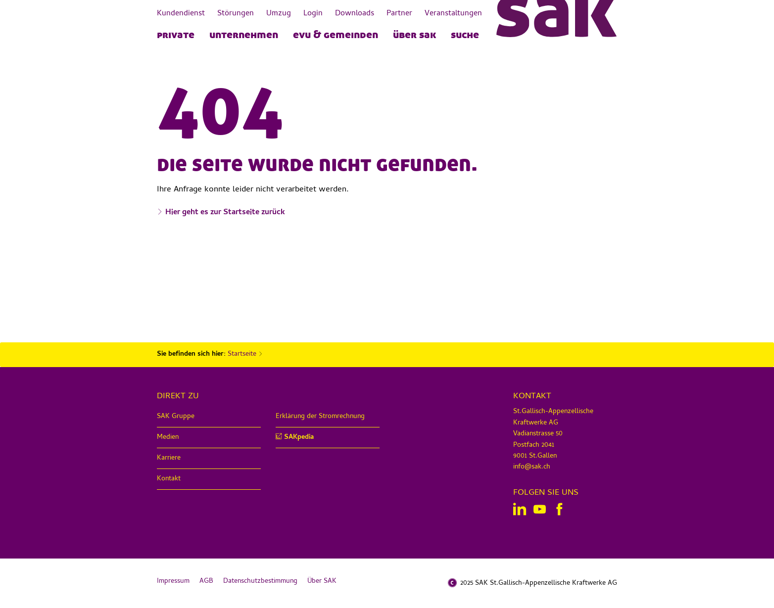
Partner (399, 14)
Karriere (169, 458)
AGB (206, 581)
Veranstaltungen (453, 14)
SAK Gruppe (175, 416)
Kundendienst (181, 14)
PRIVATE (175, 34)
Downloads (354, 14)
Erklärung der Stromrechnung (320, 416)
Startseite (242, 354)
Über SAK (414, 34)
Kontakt (169, 479)
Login (313, 14)
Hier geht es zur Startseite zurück (225, 213)
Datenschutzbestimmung (260, 581)
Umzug (278, 14)
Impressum (173, 581)
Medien (168, 437)
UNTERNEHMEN (243, 34)
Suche (465, 34)
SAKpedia (299, 437)
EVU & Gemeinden (335, 34)
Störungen (235, 14)
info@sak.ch (531, 467)
